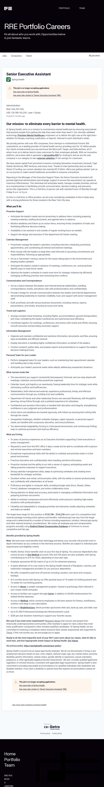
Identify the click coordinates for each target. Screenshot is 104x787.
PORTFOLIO (64, 8)
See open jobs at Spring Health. (26, 92)
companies (16, 56)
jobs (4, 56)
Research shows (53, 621)
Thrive (9, 632)
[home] (11, 8)
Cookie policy (57, 733)
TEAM (82, 8)
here (51, 540)
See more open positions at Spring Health (29, 705)
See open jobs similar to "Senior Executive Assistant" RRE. (37, 95)
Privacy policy (45, 733)
